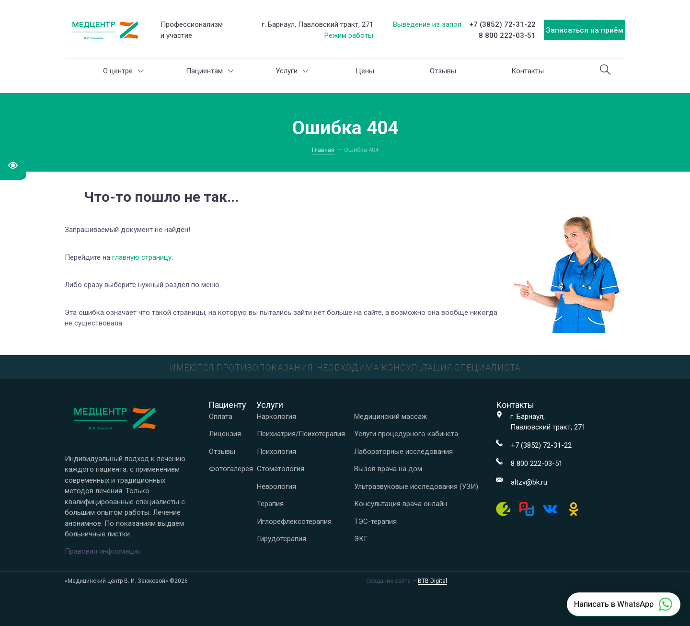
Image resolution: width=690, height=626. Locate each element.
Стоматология (280, 468)
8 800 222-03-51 (507, 35)
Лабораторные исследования (403, 451)
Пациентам (210, 71)
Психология (276, 451)
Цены (365, 71)
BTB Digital (432, 581)
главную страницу (142, 257)
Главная (323, 149)
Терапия (270, 503)
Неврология (276, 486)
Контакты (527, 71)
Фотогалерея (231, 468)
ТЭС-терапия (375, 521)
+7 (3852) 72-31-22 (502, 24)
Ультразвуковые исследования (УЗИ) (416, 486)
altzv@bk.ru (529, 482)
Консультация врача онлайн (400, 503)
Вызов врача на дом (388, 468)
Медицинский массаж (390, 416)
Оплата (220, 416)
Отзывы (443, 71)
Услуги (292, 71)
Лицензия (225, 433)
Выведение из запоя (427, 24)
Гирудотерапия (281, 538)
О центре (123, 71)
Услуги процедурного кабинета (406, 433)
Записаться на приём (584, 30)
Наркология (276, 416)
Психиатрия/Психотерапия (301, 433)
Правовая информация (103, 551)
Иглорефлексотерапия (294, 521)
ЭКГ (361, 538)
